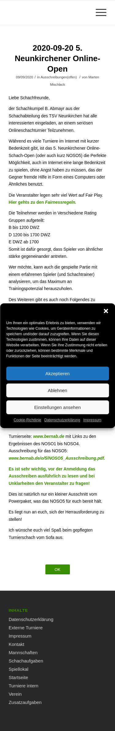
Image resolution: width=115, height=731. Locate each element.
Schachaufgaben (26, 660)
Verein (15, 694)
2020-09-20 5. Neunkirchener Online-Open (57, 58)
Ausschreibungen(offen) (58, 77)
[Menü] (98, 12)
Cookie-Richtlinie (27, 427)
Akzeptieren (57, 380)
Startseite (18, 677)
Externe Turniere (26, 627)
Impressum (92, 427)
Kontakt (16, 644)
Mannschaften (23, 652)
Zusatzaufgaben (25, 702)
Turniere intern (23, 685)
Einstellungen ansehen (57, 414)
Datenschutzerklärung (62, 427)
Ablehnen (57, 397)
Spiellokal (18, 669)
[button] (106, 318)
